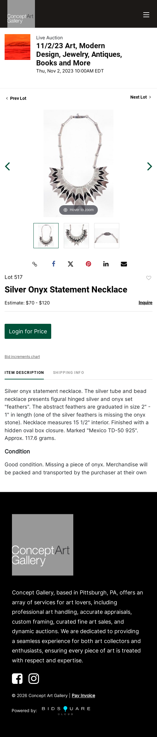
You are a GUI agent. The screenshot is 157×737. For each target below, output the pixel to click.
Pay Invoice (83, 695)
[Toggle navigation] (146, 14)
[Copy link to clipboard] (35, 264)
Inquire (145, 302)
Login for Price (28, 331)
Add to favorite (148, 278)
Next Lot (140, 97)
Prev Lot (16, 98)
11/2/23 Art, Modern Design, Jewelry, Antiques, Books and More (79, 54)
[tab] (24, 374)
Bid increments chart (22, 356)
